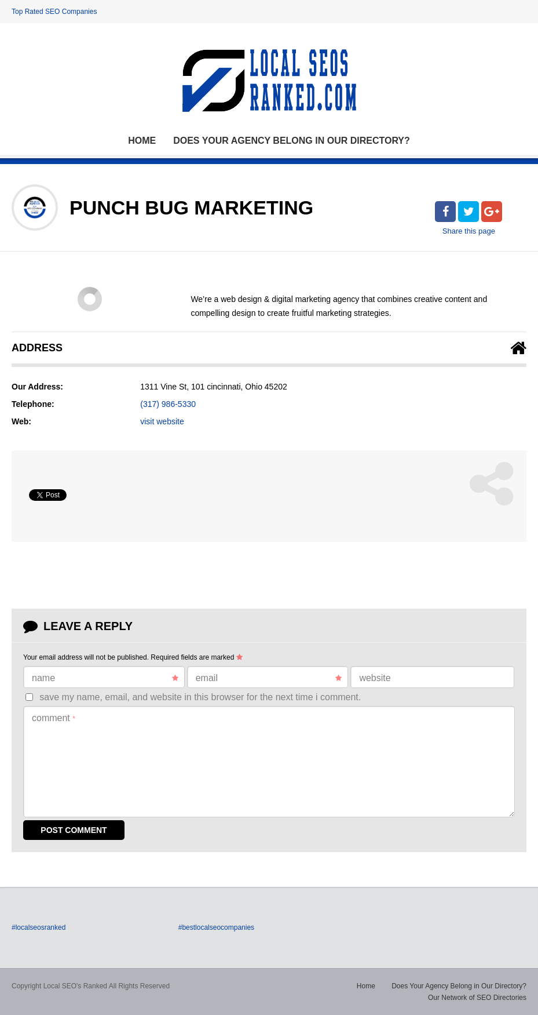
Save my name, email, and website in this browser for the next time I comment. (200, 697)
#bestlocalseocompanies (216, 927)
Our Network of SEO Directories (477, 998)
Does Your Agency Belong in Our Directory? (291, 140)
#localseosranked (38, 927)
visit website (162, 421)
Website (374, 678)
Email (269, 678)
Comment (53, 718)
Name (105, 678)
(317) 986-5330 (168, 404)
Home (142, 140)
